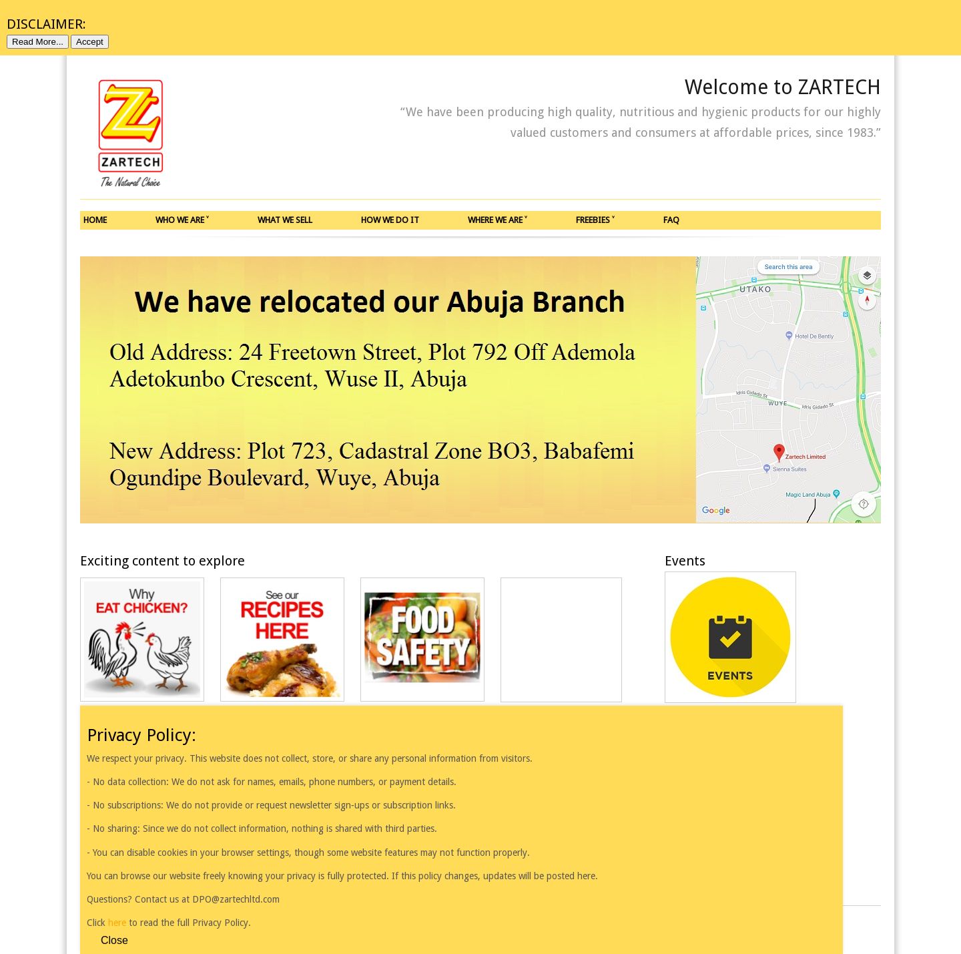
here (118, 922)
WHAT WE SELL (285, 220)
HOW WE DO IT (390, 220)
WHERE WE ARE (497, 220)
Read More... (37, 42)
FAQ (671, 220)
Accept (89, 42)
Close (114, 940)
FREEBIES (595, 220)
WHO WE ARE (182, 220)
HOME (95, 220)
